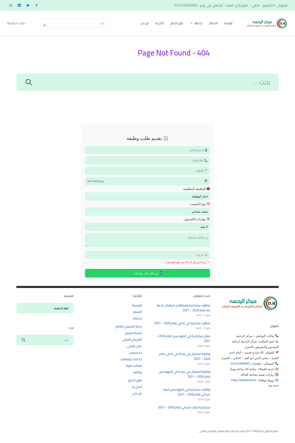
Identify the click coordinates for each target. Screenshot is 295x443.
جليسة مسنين (133, 333)
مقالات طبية (134, 366)
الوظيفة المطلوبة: (196, 188)
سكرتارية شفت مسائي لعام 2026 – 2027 (184, 407)
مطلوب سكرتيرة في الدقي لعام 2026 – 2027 (182, 323)
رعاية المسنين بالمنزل (128, 326)
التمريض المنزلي (132, 339)
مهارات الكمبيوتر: (196, 219)
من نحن (144, 23)
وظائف (137, 372)
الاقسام (66, 308)
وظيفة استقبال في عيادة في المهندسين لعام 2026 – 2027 (184, 374)
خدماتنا (198, 23)
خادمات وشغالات (131, 359)
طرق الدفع (177, 23)
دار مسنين (135, 353)
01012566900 (239, 363)
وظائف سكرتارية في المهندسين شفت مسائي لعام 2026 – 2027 (186, 391)
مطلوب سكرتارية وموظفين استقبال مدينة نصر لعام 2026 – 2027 (183, 307)
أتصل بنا (160, 23)
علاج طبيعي (134, 346)
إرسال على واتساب (147, 273)
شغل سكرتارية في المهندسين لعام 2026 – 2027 (183, 338)
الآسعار (213, 23)
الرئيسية (228, 23)
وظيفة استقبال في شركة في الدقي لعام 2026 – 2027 (184, 356)
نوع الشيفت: (199, 204)
